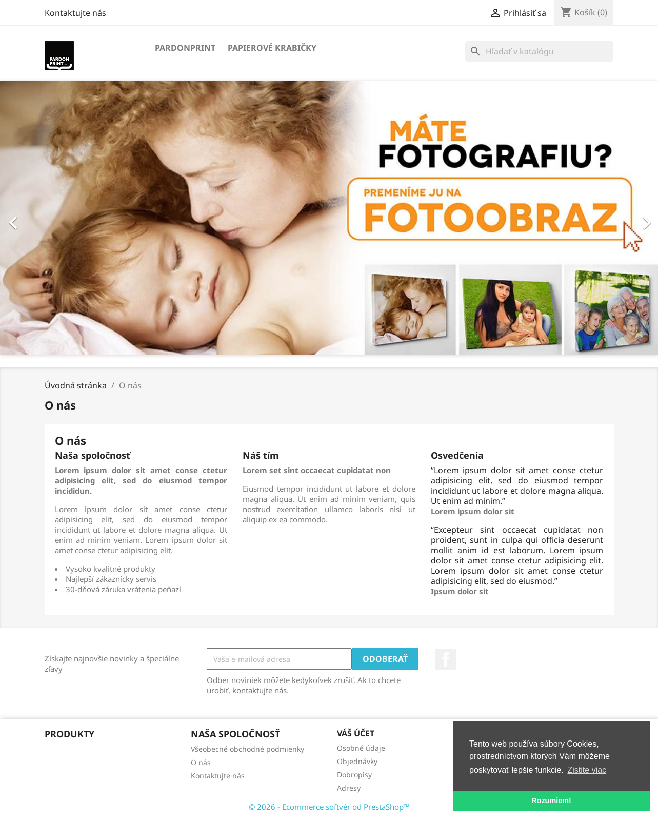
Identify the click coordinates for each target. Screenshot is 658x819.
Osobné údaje (361, 748)
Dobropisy (354, 774)
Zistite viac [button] (587, 770)
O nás (201, 762)
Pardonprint (185, 47)
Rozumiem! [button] (551, 800)
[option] (329, 218)
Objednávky (357, 761)
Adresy (349, 788)
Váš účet (355, 733)
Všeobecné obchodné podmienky (247, 749)
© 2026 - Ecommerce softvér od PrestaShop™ (329, 807)
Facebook (445, 659)
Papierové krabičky (272, 47)
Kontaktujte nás (75, 12)
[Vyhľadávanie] (539, 51)
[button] (49, 218)
